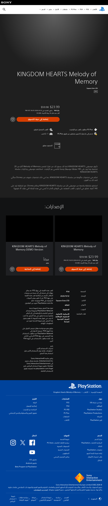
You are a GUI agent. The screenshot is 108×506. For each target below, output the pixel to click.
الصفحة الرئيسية (96, 392)
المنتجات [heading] (65, 399)
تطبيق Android (31, 463)
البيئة (35, 402)
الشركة (99, 416)
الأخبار (57, 10)
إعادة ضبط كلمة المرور (94, 453)
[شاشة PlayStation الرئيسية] (102, 9)
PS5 (67, 402)
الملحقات (66, 416)
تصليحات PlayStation (94, 450)
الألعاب (94, 10)
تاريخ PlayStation (96, 420)
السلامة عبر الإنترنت (30, 409)
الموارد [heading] (66, 435)
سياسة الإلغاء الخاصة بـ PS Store (58, 443)
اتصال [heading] (34, 435)
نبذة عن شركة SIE (96, 402)
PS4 (81, 10)
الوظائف (99, 406)
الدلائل (100, 460)
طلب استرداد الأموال (95, 457)
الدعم (43, 10)
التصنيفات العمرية (63, 446)
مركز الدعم (98, 439)
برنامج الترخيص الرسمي (61, 457)
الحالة (100, 446)
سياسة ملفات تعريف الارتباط (23, 498)
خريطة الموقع (33, 498)
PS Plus (73, 10)
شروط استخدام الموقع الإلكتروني (45, 498)
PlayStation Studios (94, 409)
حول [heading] (100, 399)
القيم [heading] (34, 399)
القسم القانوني (66, 498)
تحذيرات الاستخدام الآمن (45, 348)
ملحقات (65, 10)
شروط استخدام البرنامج (12, 498)
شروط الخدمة (64, 439)
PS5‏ (87, 10)
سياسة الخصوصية (57, 498)
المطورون (66, 453)
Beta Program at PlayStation (26, 466)
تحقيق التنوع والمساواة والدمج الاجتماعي (23, 413)
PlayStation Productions (93, 413)
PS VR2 (66, 409)
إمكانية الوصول (31, 406)
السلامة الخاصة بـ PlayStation (91, 443)
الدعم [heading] (99, 435)
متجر (50, 10)
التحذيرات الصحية (63, 450)
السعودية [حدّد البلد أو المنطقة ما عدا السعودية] (94, 499)
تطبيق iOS (33, 459)
